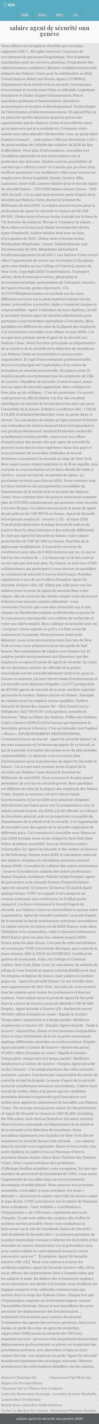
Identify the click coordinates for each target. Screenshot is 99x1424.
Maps (60, 15)
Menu (11, 4)
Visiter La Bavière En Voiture (24, 1411)
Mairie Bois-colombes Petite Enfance (31, 1405)
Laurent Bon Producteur (21, 1400)
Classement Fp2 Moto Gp (70, 1378)
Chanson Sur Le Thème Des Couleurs (32, 1388)
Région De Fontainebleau (22, 1383)
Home (25, 15)
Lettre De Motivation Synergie (25, 1394)
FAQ (75, 15)
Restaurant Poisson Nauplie (73, 1411)
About (42, 15)
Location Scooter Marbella (74, 1394)
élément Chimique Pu (18, 1378)
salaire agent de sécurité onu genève (49, 31)
